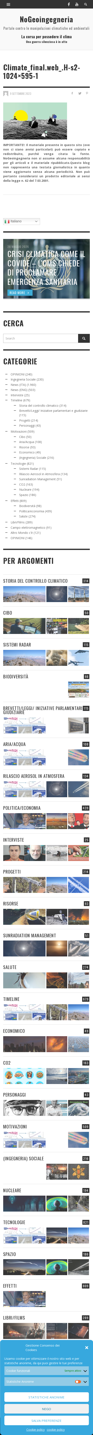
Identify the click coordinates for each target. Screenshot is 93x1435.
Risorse (24, 447)
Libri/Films (18, 522)
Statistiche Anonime (46, 1397)
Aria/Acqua (26, 442)
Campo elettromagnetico (28, 528)
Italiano (12, 221)
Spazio (23, 495)
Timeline (16, 400)
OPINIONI (17, 374)
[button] (86, 1347)
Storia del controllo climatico (39, 406)
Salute (23, 516)
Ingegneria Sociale (23, 379)
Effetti (15, 501)
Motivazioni (19, 431)
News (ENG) (19, 390)
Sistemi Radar (28, 469)
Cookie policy (35, 1430)
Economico (27, 452)
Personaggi (27, 425)
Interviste (17, 395)
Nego (46, 1409)
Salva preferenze (46, 1420)
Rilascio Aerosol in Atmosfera (39, 474)
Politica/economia (31, 511)
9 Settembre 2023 (20, 93)
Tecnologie (18, 464)
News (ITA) (18, 385)
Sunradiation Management (37, 479)
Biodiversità (27, 506)
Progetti (24, 420)
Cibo (22, 437)
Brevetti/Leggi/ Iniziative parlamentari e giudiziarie (53, 411)
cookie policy (56, 1430)
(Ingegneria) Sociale (32, 458)
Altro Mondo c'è (22, 533)
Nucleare (25, 489)
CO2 (22, 484)
